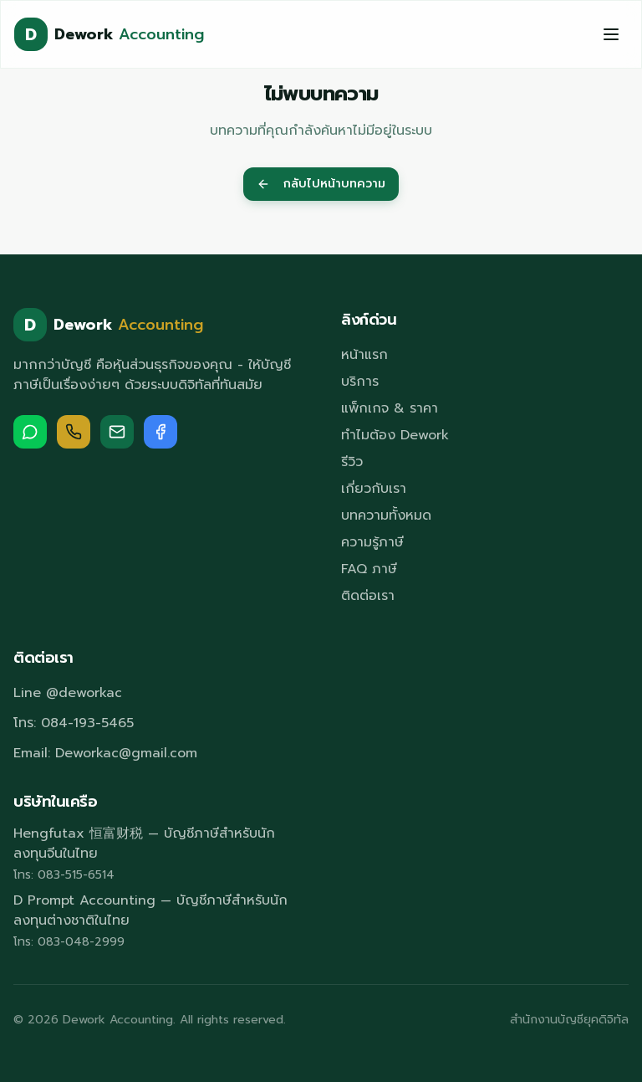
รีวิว (352, 462)
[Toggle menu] (611, 34)
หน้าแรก (364, 355)
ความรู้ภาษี (372, 542)
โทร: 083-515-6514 (64, 875)
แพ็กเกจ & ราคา (389, 408)
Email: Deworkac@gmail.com (105, 753)
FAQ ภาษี (369, 569)
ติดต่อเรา (368, 596)
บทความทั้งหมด (386, 515)
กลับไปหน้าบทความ (321, 183)
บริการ (360, 382)
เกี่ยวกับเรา (373, 489)
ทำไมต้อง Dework (395, 435)
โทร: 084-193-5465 (73, 723)
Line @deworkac (67, 693)
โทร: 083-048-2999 (69, 942)
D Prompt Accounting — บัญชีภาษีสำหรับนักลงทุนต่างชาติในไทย (150, 910)
